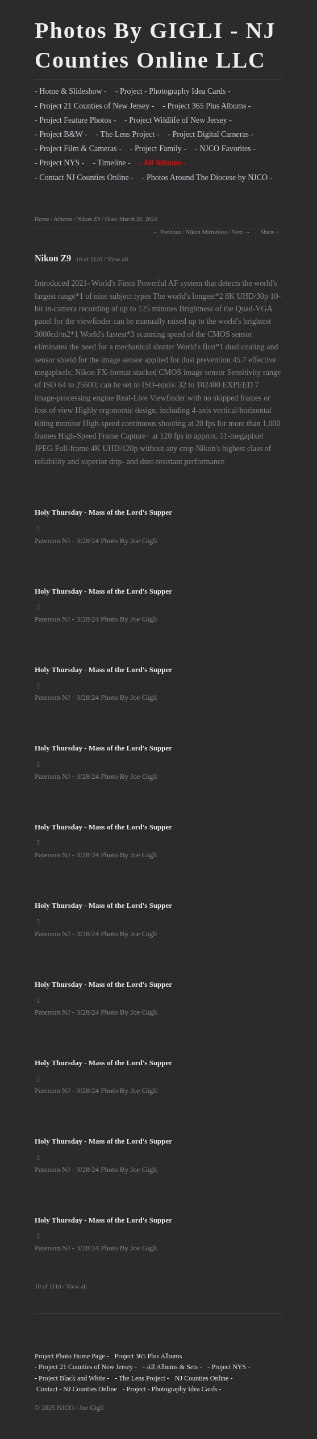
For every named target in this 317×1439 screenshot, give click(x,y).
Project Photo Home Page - (72, 1356)
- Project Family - (158, 148)
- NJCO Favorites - (225, 148)
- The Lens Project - (128, 134)
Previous (170, 232)
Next (237, 232)
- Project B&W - (61, 134)
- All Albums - (162, 163)
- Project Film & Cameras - (78, 148)
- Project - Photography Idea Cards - (173, 91)
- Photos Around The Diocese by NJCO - (207, 177)
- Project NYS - (60, 163)
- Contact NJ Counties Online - (84, 177)
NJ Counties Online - (204, 1378)
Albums (62, 219)
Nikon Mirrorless (206, 232)
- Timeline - (112, 163)
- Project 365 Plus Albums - (206, 106)
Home (42, 219)
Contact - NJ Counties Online (76, 1389)
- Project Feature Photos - (75, 120)
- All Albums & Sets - (172, 1367)
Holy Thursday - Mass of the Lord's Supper (103, 512)
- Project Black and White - (72, 1378)
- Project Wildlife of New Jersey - (178, 120)
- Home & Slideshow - (71, 91)
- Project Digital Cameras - (210, 134)
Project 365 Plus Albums (148, 1356)
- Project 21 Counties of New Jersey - (94, 106)
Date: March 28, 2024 (131, 219)
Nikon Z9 (89, 219)
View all (117, 259)
